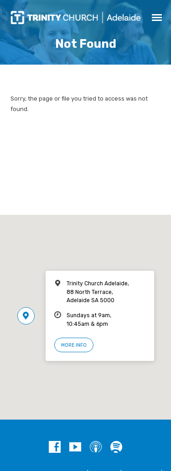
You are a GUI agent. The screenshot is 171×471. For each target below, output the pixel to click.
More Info (74, 345)
